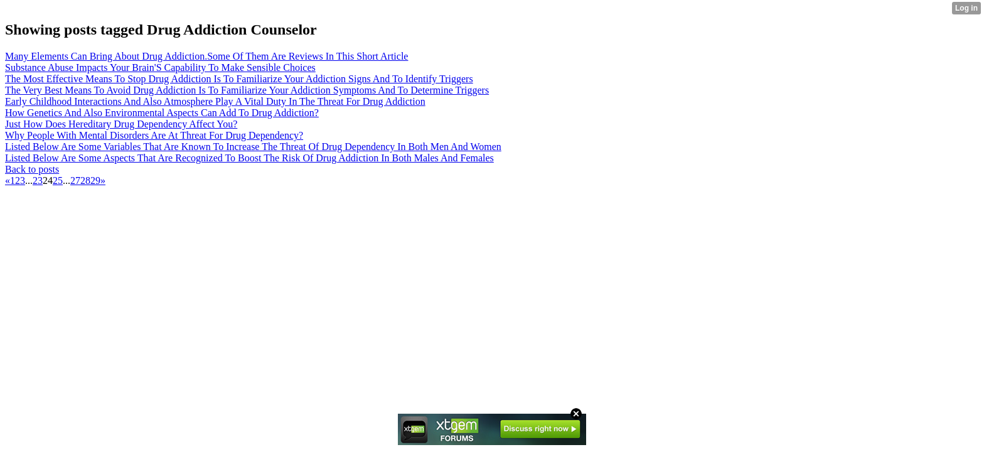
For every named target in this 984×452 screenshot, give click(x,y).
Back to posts (32, 169)
